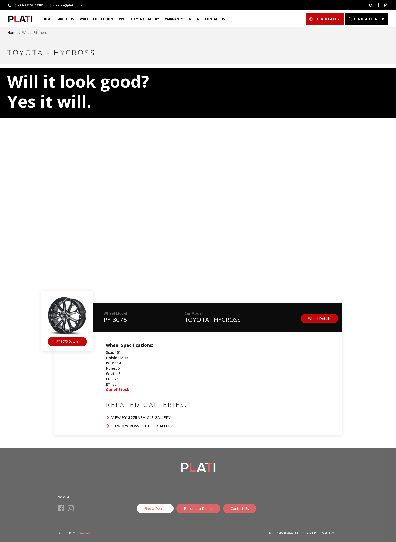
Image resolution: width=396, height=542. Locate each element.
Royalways (84, 533)
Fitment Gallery (145, 19)
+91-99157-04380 (25, 5)
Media (194, 19)
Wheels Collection (96, 19)
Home (47, 19)
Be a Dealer (324, 19)
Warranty (174, 19)
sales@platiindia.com (70, 5)
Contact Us (215, 19)
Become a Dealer (198, 508)
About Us (66, 19)
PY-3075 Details (67, 341)
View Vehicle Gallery (141, 417)
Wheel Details (319, 318)
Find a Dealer (366, 19)
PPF (122, 19)
